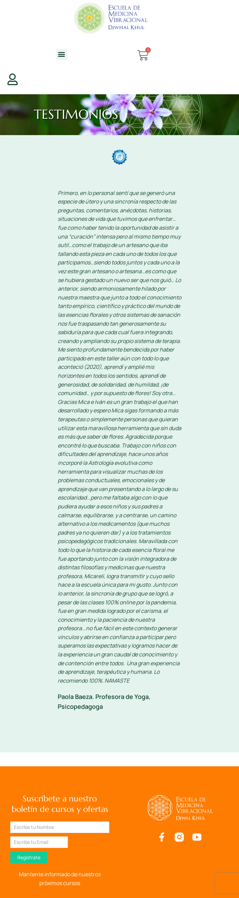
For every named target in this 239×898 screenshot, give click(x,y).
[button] (61, 54)
